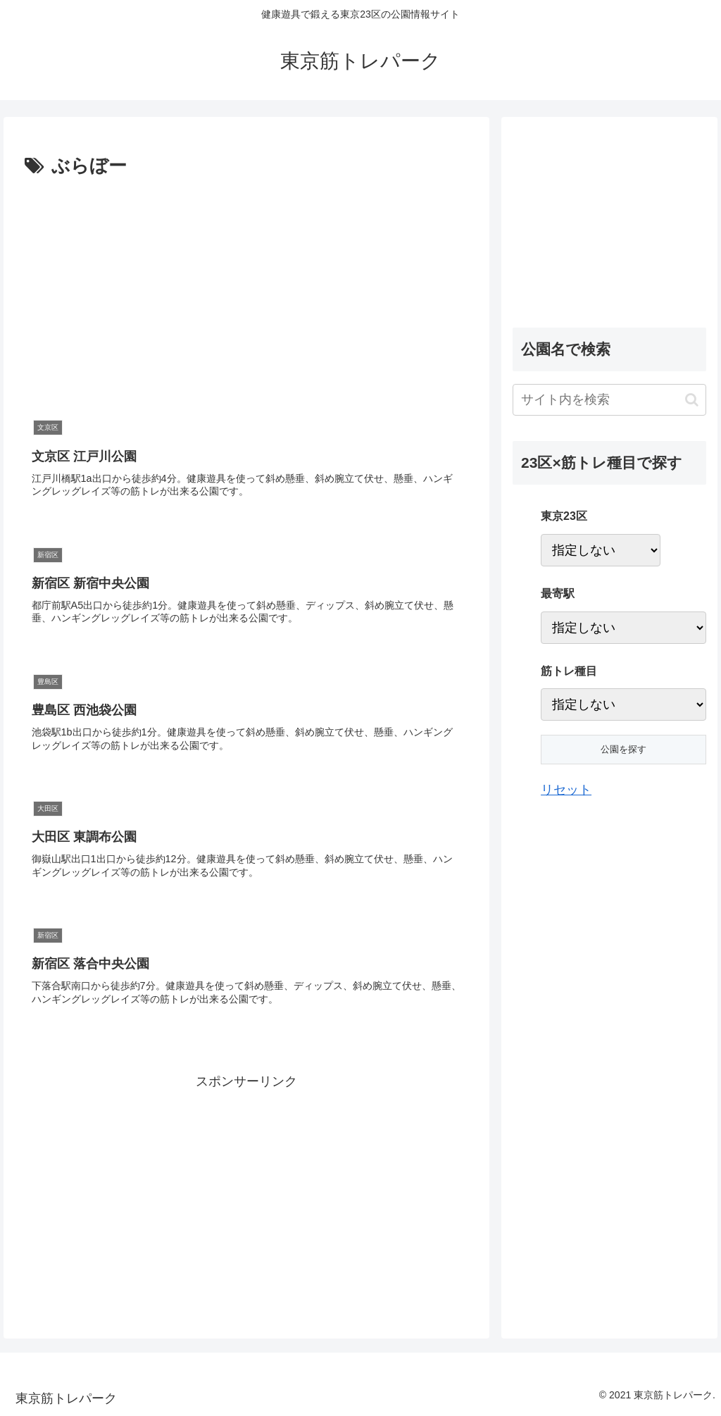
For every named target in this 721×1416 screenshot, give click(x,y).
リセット (566, 790)
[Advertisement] (143, 288)
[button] (691, 400)
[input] (609, 400)
